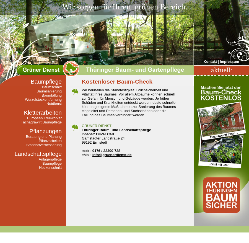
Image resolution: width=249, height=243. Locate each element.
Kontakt (210, 62)
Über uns (122, 235)
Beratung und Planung (44, 137)
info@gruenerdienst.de (112, 155)
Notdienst (54, 104)
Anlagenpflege (50, 159)
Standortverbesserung (44, 145)
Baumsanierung (49, 91)
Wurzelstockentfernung (43, 99)
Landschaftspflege (38, 154)
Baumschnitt (52, 87)
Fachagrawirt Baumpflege (41, 122)
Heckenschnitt (50, 168)
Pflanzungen (45, 131)
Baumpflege (46, 81)
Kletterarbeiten (43, 112)
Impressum (229, 62)
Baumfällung (52, 95)
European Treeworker (44, 118)
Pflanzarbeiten (50, 141)
